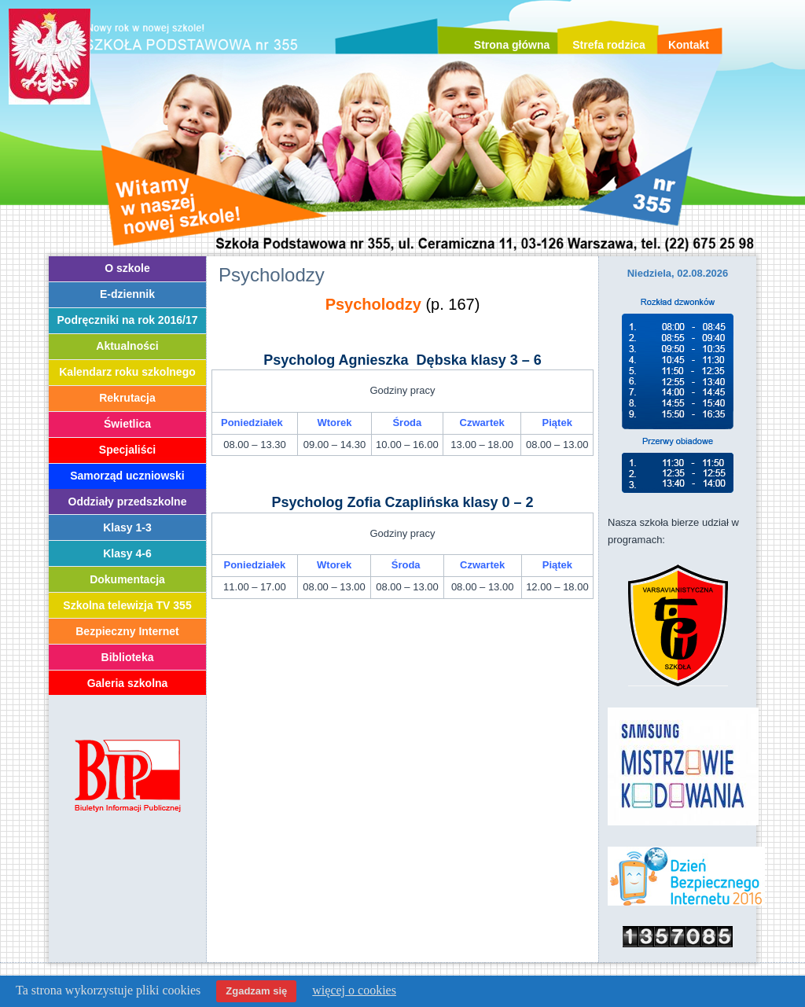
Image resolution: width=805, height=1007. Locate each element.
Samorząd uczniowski (127, 475)
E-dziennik (127, 294)
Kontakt (688, 45)
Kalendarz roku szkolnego (127, 372)
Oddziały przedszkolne (127, 501)
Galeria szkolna (127, 683)
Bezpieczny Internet (126, 631)
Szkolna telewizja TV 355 (127, 605)
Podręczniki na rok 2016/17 (127, 320)
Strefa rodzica (608, 45)
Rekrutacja (127, 397)
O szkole (127, 268)
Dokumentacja (127, 579)
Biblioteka (127, 657)
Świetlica (127, 423)
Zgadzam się (256, 991)
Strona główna (512, 45)
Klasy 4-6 (127, 553)
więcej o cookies (354, 990)
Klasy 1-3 (127, 527)
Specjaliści (127, 449)
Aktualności (127, 346)
